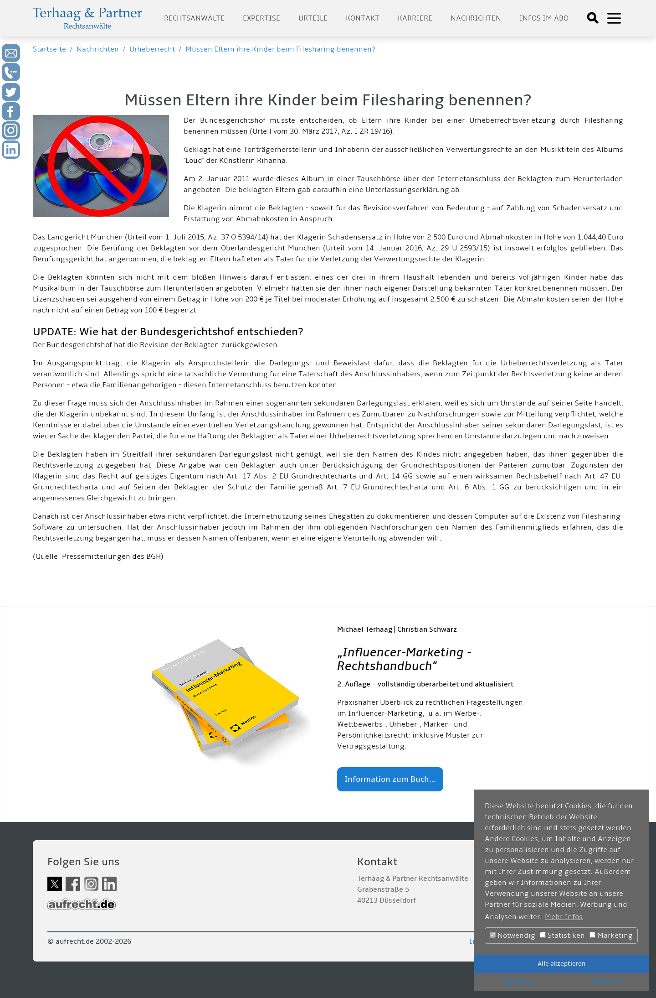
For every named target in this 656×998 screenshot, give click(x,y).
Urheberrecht (152, 49)
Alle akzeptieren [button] (561, 963)
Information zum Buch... (390, 779)
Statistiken (562, 935)
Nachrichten (476, 18)
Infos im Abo (544, 18)
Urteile (313, 18)
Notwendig (512, 935)
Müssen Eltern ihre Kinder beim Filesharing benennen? (280, 49)
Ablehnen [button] (605, 981)
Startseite (49, 49)
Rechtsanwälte (194, 18)
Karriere (415, 18)
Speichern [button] (517, 981)
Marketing (611, 935)
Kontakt (362, 18)
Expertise (261, 18)
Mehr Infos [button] (564, 916)
